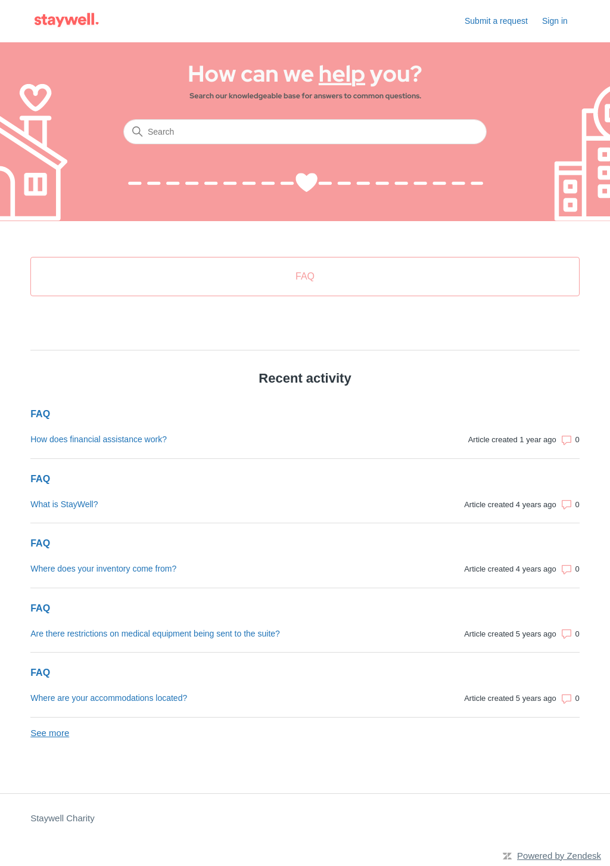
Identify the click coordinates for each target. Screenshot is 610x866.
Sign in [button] (555, 21)
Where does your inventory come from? (103, 568)
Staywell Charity (62, 818)
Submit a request (496, 21)
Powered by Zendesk (559, 856)
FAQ (40, 414)
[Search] (305, 132)
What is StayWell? (64, 504)
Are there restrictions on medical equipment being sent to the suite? (155, 633)
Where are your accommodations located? (108, 698)
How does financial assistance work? (98, 439)
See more (49, 733)
